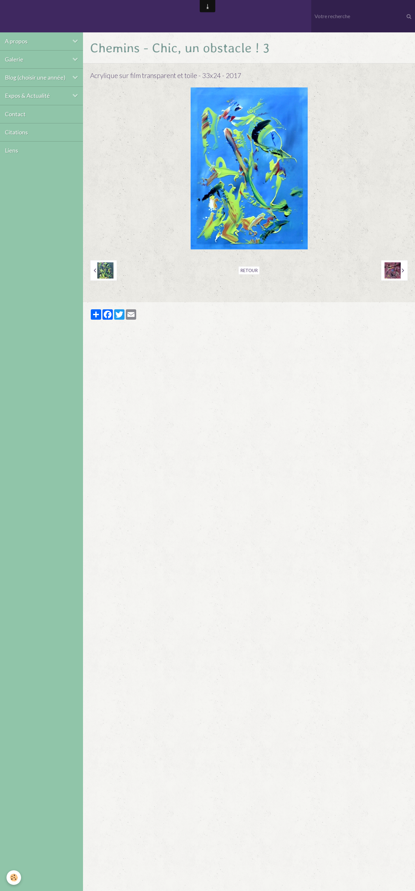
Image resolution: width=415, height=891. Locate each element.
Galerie (14, 59)
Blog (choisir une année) (35, 77)
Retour (249, 270)
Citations (16, 132)
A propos (16, 41)
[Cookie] (13, 877)
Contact (15, 114)
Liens (11, 150)
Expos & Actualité (27, 95)
